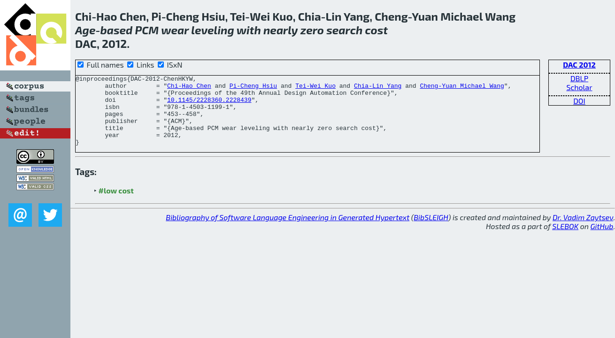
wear (175, 30)
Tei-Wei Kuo (315, 88)
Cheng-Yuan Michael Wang (462, 88)
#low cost (116, 204)
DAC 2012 (579, 64)
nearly (280, 30)
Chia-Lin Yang (377, 88)
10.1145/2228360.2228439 (209, 105)
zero (312, 30)
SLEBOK (565, 240)
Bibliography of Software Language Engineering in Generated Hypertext (287, 231)
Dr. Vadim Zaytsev (583, 231)
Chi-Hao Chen (189, 88)
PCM (147, 30)
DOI (579, 100)
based (116, 30)
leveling (212, 30)
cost (376, 30)
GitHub (602, 240)
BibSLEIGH (431, 231)
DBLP (579, 78)
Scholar (579, 87)
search (344, 30)
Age (85, 30)
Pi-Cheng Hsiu (253, 88)
